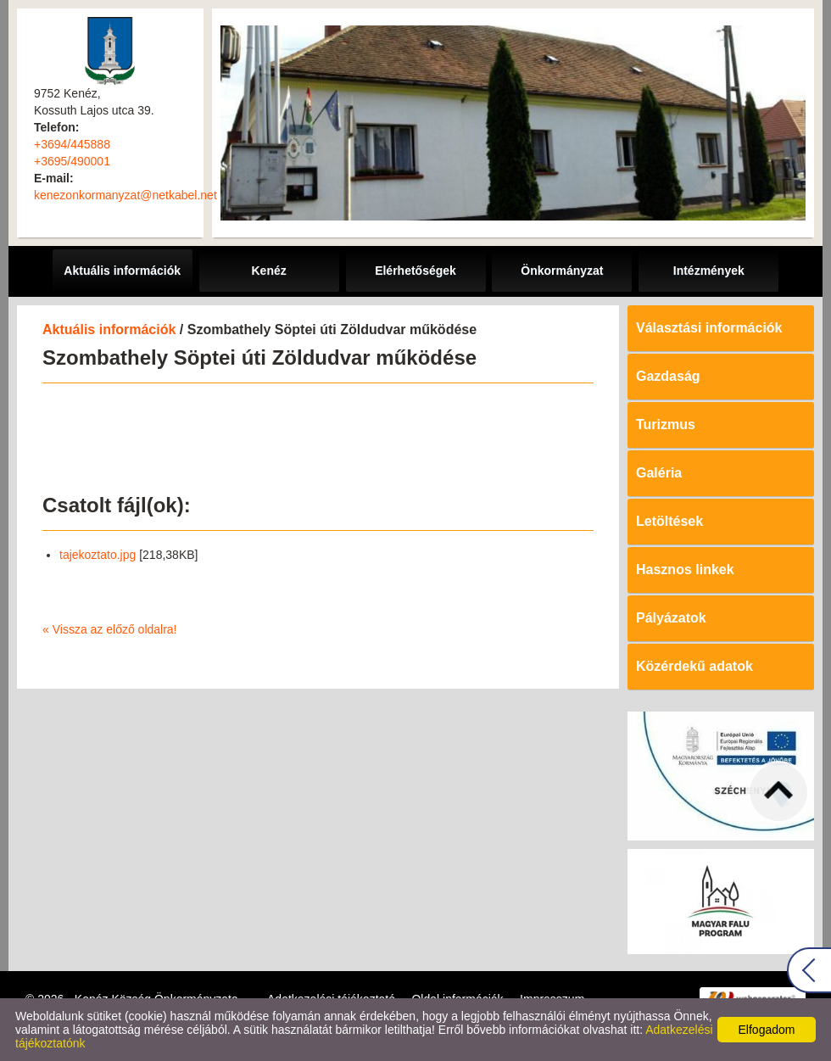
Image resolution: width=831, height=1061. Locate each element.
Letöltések (669, 521)
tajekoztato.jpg (97, 554)
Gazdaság (668, 376)
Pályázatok (671, 618)
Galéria (659, 473)
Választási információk (709, 328)
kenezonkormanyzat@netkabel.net (125, 195)
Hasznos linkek (685, 569)
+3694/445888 (72, 144)
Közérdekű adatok (694, 666)
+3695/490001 (72, 161)
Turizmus (665, 424)
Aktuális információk (109, 329)
